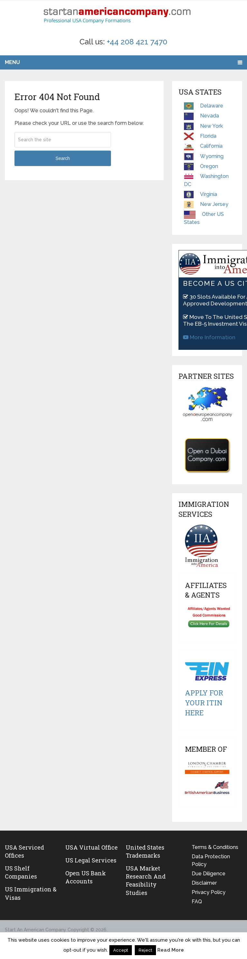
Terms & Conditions (215, 847)
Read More (170, 950)
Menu (12, 62)
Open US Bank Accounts (85, 877)
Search (63, 158)
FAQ (197, 901)
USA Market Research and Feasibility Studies (146, 880)
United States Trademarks (145, 851)
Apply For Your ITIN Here (204, 702)
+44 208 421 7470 (137, 41)
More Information (209, 337)
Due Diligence (208, 874)
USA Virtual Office (91, 847)
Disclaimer (204, 883)
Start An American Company (35, 929)
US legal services (90, 860)
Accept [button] (120, 950)
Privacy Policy (208, 892)
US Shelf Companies (21, 872)
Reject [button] (145, 950)
